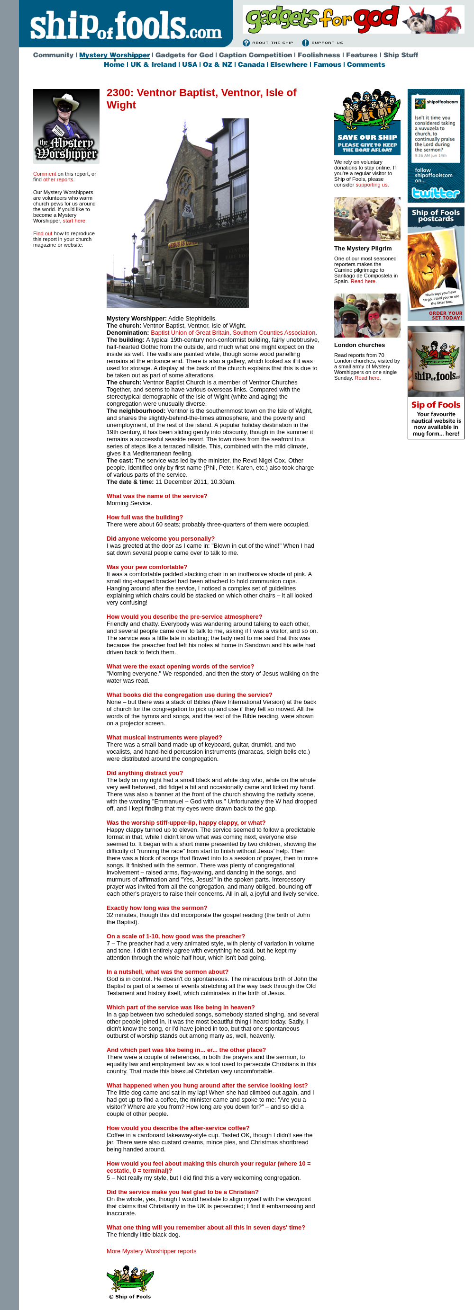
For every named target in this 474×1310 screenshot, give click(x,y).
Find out (42, 233)
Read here (363, 281)
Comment (44, 174)
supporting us (371, 184)
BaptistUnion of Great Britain (190, 332)
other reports (58, 179)
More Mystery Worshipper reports (152, 1251)
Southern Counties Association (274, 332)
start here (74, 220)
